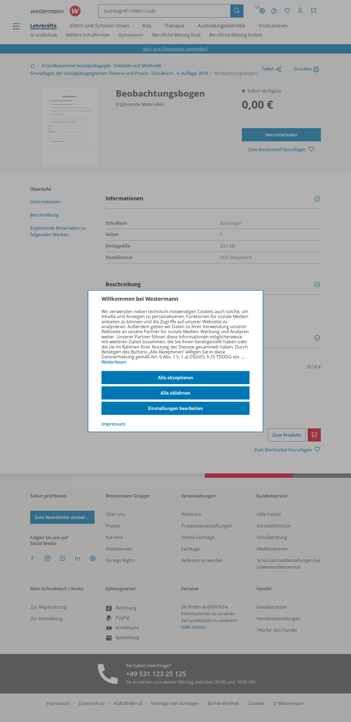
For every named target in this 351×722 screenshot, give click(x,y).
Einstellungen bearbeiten (175, 408)
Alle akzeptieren (175, 378)
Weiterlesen (113, 362)
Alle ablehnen (175, 393)
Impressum (113, 424)
